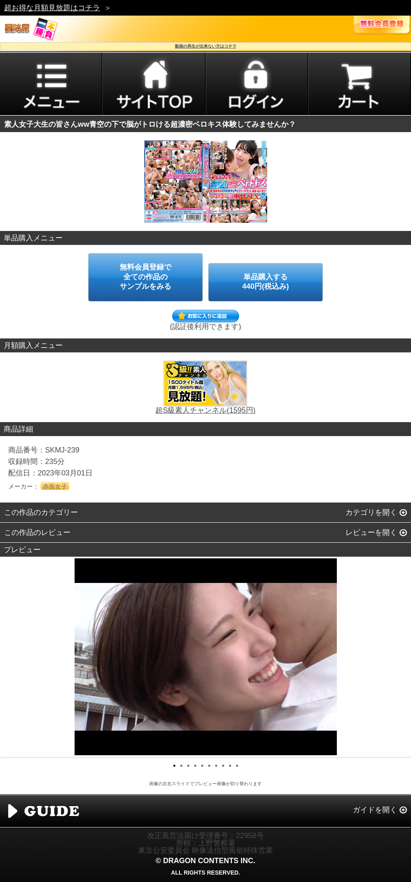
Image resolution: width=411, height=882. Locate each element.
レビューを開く (371, 532)
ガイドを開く (375, 810)
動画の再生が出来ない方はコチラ (205, 46)
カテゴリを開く (371, 512)
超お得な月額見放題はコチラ (52, 8)
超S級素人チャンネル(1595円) (205, 410)
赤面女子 (55, 486)
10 (237, 766)
